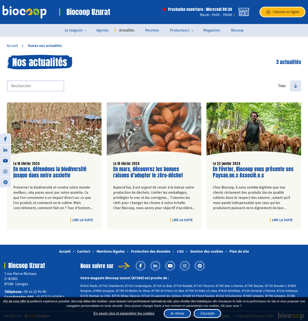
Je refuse (177, 313)
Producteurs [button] (180, 30)
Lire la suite (84, 220)
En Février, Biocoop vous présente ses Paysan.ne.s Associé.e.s (253, 172)
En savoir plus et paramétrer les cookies (123, 313)
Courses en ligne (282, 12)
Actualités (127, 30)
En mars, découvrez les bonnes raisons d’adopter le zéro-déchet (148, 172)
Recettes (152, 30)
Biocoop (237, 30)
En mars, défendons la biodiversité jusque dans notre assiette (49, 172)
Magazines (211, 30)
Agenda (102, 30)
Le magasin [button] (74, 30)
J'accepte (207, 313)
